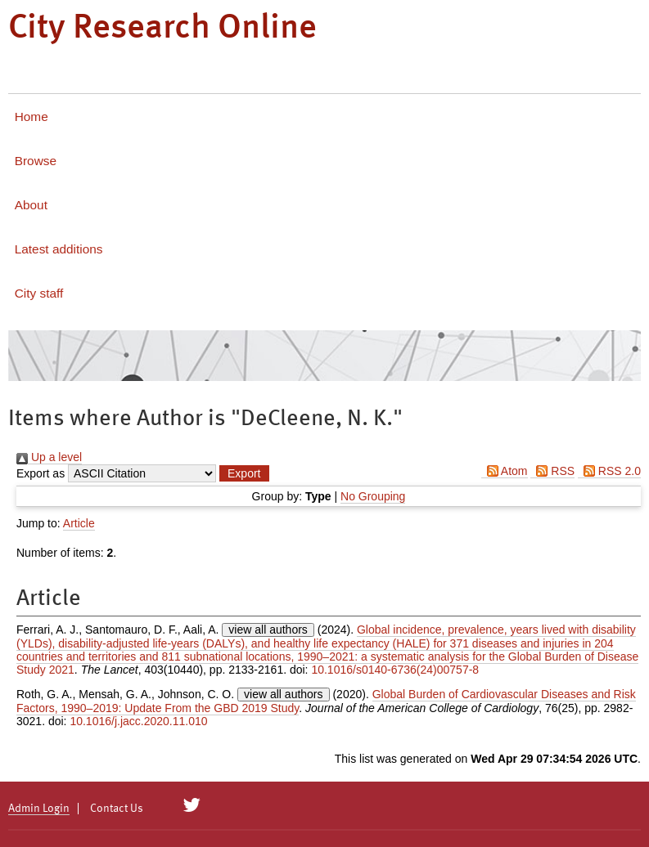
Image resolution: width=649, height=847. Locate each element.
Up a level (49, 457)
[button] (243, 473)
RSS (552, 470)
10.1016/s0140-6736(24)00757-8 (395, 669)
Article (79, 523)
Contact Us (116, 808)
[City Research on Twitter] (192, 805)
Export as (40, 473)
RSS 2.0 (609, 470)
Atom (504, 470)
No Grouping (372, 496)
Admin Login (39, 808)
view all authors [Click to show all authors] (268, 629)
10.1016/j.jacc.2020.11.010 (138, 721)
